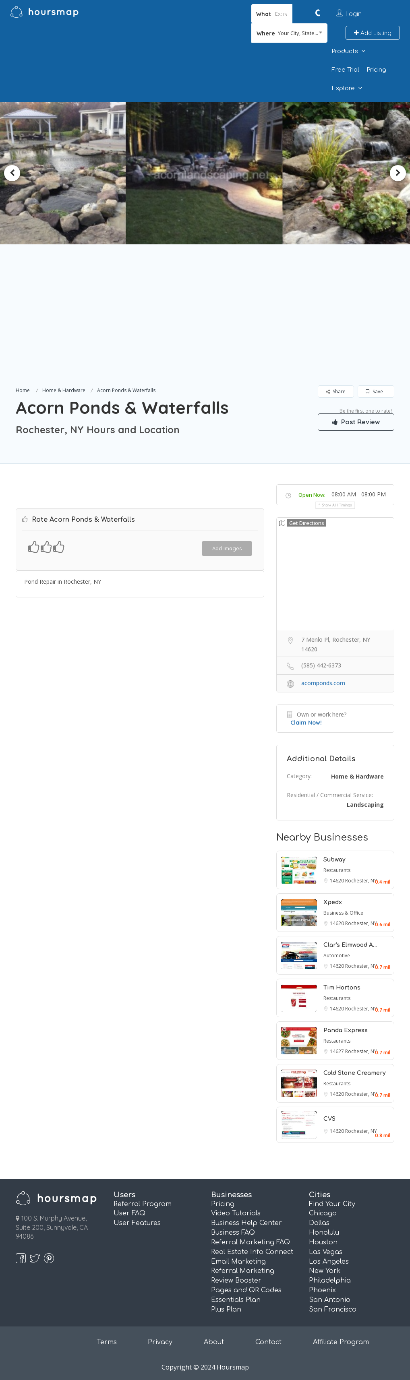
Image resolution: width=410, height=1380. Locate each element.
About (214, 1342)
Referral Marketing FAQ (250, 1242)
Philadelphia (330, 1280)
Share (336, 391)
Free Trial (345, 69)
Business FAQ (233, 1232)
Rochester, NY (361, 880)
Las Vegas (325, 1252)
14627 (337, 1051)
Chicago (323, 1213)
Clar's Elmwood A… (350, 945)
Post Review (356, 422)
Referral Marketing (242, 1271)
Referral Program (143, 1204)
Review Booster (236, 1280)
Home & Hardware (63, 390)
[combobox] (289, 33)
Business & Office (343, 912)
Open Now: (311, 494)
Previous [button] (12, 173)
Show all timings (337, 505)
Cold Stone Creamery (354, 1073)
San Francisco (332, 1309)
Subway (334, 860)
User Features (137, 1223)
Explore (343, 88)
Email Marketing (238, 1261)
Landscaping (365, 804)
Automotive (336, 955)
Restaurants (336, 870)
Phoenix (322, 1290)
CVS (329, 1119)
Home (23, 390)
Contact (268, 1342)
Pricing (376, 69)
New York (325, 1271)
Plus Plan (226, 1309)
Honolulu (324, 1232)
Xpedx (332, 902)
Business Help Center (246, 1223)
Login (354, 14)
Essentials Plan (236, 1300)
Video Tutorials (236, 1213)
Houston (323, 1242)
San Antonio (329, 1300)
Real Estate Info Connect (252, 1252)
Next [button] (398, 173)
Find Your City (332, 1204)
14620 (337, 880)
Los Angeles (329, 1261)
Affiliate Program (341, 1342)
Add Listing (372, 33)
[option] (204, 173)
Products (344, 51)
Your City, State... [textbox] (298, 33)
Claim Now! (306, 722)
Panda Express (345, 1030)
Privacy (160, 1342)
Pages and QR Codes (246, 1290)
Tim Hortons (341, 988)
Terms (107, 1342)
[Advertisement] (205, 325)
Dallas (319, 1223)
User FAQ (129, 1213)
